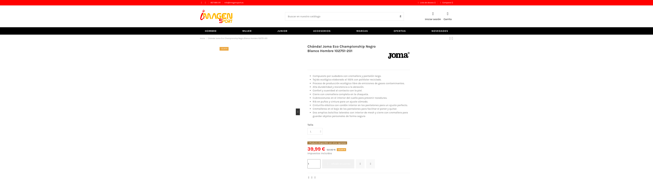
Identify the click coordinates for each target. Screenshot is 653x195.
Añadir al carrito (338, 163)
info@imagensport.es (234, 2)
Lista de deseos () (426, 2)
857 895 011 (216, 2)
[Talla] (315, 131)
